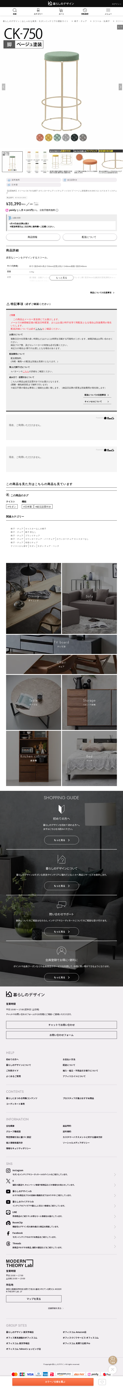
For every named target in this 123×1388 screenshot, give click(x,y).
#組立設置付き (43, 506)
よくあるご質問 (13, 1076)
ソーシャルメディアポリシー (76, 1142)
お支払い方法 (69, 1059)
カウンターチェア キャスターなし (73, 539)
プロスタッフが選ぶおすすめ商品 (78, 1098)
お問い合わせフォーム (61, 1035)
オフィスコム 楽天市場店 (17, 1343)
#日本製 (27, 506)
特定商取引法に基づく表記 (18, 1137)
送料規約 (67, 1131)
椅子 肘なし (30, 532)
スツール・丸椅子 (101, 21)
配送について (69, 1064)
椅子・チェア (80, 21)
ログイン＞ (117, 4)
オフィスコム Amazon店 (74, 1332)
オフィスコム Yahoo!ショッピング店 (23, 1348)
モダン (32, 546)
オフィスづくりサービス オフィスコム (81, 1337)
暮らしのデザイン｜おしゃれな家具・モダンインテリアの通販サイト (35, 21)
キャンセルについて (95, 401)
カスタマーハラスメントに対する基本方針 (82, 1137)
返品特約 (67, 1125)
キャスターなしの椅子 (35, 528)
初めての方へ (12, 1059)
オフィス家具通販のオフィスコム (21, 1337)
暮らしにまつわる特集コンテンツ (21, 1098)
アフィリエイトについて (74, 1076)
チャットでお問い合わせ (61, 1024)
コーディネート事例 (15, 1103)
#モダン (12, 506)
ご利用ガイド (12, 1070)
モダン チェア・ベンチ (48, 546)
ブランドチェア (32, 535)
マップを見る (34, 1298)
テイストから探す (19, 546)
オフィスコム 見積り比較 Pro (76, 1343)
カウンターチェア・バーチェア (40, 539)
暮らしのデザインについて (18, 1064)
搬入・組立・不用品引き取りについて (80, 1070)
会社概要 (10, 1125)
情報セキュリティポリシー (18, 1148)
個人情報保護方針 (14, 1142)
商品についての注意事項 (100, 292)
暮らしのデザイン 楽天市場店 (20, 1332)
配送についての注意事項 (95, 395)
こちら (38, 329)
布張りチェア (31, 542)
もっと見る (62, 840)
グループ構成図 (13, 1131)
